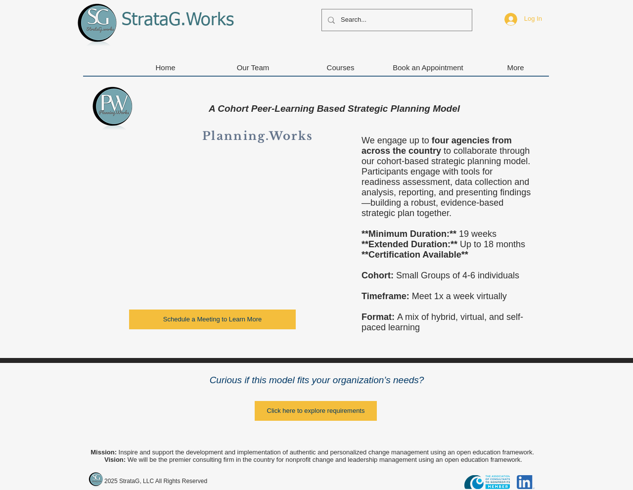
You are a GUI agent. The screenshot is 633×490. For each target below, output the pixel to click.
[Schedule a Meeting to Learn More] (212, 319)
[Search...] (396, 20)
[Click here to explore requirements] (316, 411)
